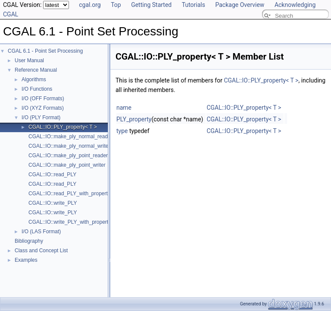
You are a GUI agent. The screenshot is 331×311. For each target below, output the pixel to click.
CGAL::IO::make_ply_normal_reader (70, 136)
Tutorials (193, 4)
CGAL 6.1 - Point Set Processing (45, 51)
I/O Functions (37, 89)
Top (116, 4)
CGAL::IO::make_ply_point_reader (68, 155)
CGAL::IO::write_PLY (52, 203)
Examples (26, 260)
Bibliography (29, 241)
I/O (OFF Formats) (43, 98)
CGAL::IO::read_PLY (52, 174)
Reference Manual (36, 70)
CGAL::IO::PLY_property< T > (62, 127)
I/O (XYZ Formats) (43, 108)
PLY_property (134, 119)
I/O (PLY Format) (41, 117)
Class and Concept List (41, 251)
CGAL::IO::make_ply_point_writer (67, 165)
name (123, 107)
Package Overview (239, 4)
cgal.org (89, 4)
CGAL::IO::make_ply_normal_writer (69, 146)
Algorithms (34, 79)
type (122, 130)
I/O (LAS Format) (41, 231)
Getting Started (151, 4)
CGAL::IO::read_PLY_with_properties (71, 193)
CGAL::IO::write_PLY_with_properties (71, 222)
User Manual (29, 60)
